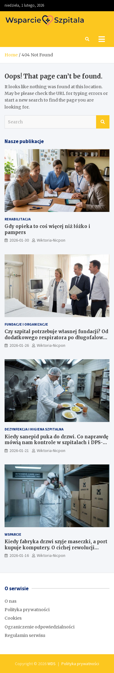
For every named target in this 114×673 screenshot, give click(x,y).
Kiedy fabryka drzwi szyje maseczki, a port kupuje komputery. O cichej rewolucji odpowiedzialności (56, 547)
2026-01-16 (19, 555)
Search (102, 122)
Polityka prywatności (27, 609)
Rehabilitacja (18, 219)
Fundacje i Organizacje (26, 324)
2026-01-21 (19, 450)
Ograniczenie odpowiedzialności (39, 627)
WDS (51, 663)
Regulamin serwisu (25, 635)
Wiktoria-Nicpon (51, 240)
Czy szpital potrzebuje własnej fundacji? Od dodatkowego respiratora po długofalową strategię (56, 337)
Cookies (13, 618)
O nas (10, 601)
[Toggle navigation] (101, 39)
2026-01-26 (19, 345)
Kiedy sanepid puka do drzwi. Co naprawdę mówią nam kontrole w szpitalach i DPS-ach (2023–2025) (56, 442)
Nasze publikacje (24, 141)
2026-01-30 (19, 240)
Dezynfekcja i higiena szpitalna (34, 429)
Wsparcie (13, 534)
